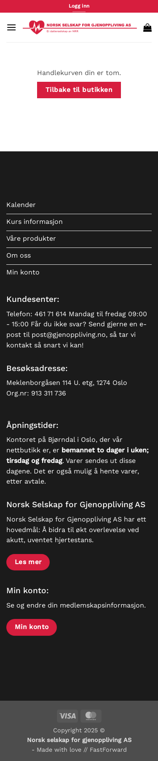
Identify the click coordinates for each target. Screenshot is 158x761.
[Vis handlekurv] (147, 27)
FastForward (108, 749)
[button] (11, 27)
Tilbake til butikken (79, 90)
